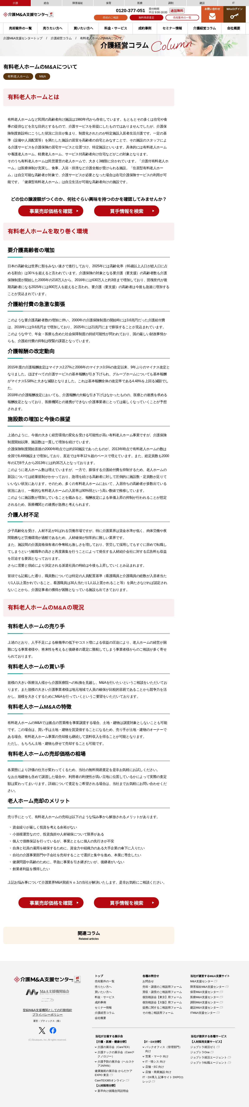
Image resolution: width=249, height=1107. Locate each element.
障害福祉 (77, 3)
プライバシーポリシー (47, 1017)
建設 (202, 3)
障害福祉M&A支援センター (207, 986)
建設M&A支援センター (204, 1007)
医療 (140, 3)
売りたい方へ (52, 28)
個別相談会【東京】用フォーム (162, 997)
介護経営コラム (204, 28)
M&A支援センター (201, 981)
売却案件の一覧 (182, 17)
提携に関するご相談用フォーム (162, 1007)
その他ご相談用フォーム (158, 1012)
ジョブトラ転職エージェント (208, 1062)
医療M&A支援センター (204, 997)
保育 (108, 3)
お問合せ (148, 981)
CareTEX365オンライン (110, 1080)
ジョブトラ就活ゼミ (203, 1047)
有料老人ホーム (18, 76)
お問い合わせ (212, 14)
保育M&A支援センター (204, 992)
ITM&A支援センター (203, 1012)
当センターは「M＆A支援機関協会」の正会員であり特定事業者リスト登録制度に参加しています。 (47, 1002)
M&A (42, 76)
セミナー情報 (172, 28)
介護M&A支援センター (35, 14)
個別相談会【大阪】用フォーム (162, 1002)
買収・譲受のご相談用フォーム (162, 992)
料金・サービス (115, 28)
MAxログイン (234, 14)
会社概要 (100, 1018)
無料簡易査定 (146, 17)
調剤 (171, 3)
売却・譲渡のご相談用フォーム (162, 986)
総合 (46, 3)
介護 (15, 3)
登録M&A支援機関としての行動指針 (47, 1013)
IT (233, 3)
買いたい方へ (83, 28)
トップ (99, 976)
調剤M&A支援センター (204, 1002)
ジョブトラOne (200, 1052)
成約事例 (144, 28)
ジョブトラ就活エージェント (208, 1057)
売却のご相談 (110, 17)
